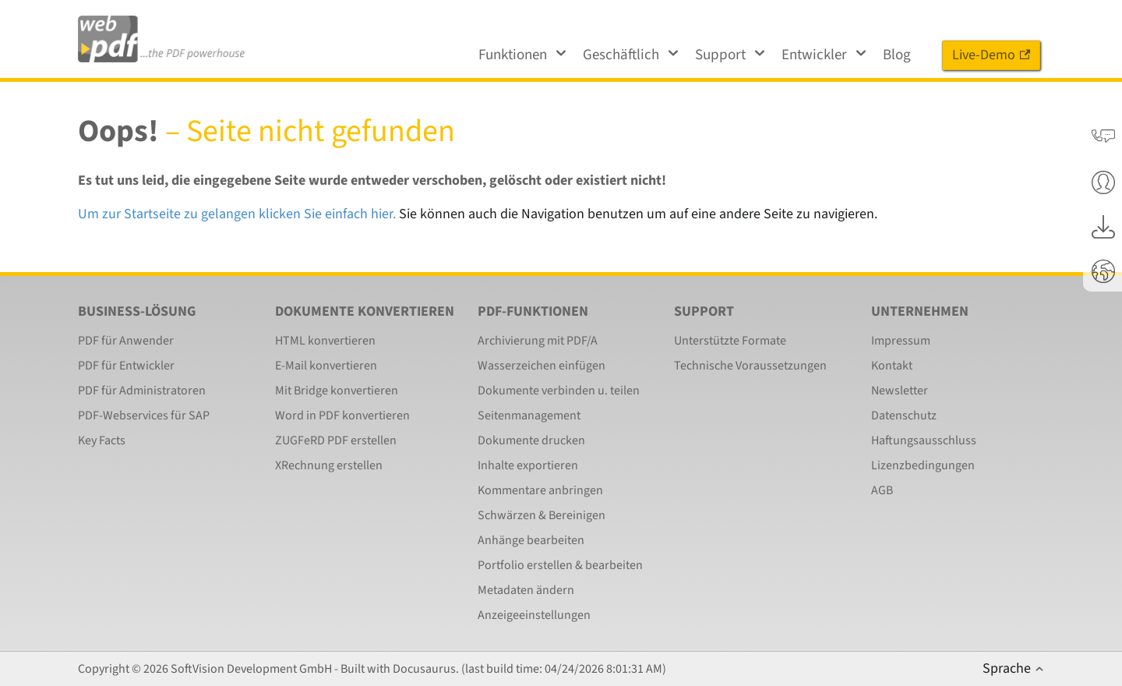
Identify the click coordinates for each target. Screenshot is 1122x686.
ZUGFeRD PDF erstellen (336, 440)
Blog (897, 54)
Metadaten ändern (526, 590)
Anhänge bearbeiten (531, 540)
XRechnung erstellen (329, 465)
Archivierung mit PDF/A (538, 340)
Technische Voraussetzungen (750, 365)
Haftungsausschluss (923, 440)
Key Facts (101, 440)
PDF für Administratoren (142, 390)
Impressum (900, 340)
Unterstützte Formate (730, 340)
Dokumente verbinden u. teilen (559, 390)
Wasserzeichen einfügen (541, 365)
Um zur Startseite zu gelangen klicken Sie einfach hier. (237, 214)
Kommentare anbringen (540, 490)
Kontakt (891, 365)
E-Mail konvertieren (326, 365)
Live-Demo (991, 55)
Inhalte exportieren (528, 465)
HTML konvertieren (325, 340)
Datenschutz (904, 415)
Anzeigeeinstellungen (534, 615)
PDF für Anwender (126, 340)
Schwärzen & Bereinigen (541, 515)
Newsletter (899, 390)
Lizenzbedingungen (923, 465)
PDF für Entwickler (126, 365)
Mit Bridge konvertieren (336, 390)
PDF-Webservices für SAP (144, 415)
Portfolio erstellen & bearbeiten (560, 565)
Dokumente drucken (531, 440)
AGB (882, 490)
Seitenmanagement (529, 415)
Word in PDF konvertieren (342, 415)
